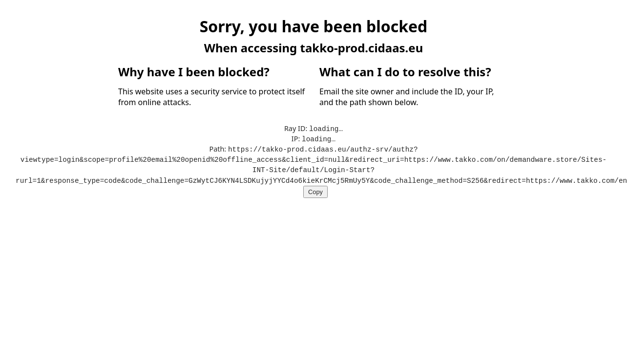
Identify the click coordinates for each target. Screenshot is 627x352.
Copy (315, 189)
